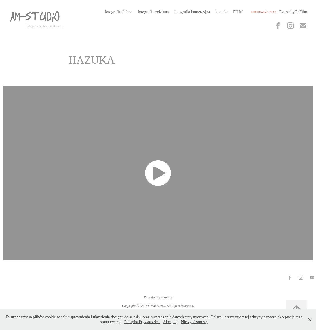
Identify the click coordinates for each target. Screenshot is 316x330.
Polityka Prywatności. (142, 322)
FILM (238, 12)
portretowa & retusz (263, 11)
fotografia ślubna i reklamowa (45, 26)
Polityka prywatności (158, 297)
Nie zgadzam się (194, 322)
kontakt (222, 12)
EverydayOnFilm (293, 12)
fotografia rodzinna (153, 12)
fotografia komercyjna (192, 12)
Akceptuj (170, 322)
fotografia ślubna (118, 12)
